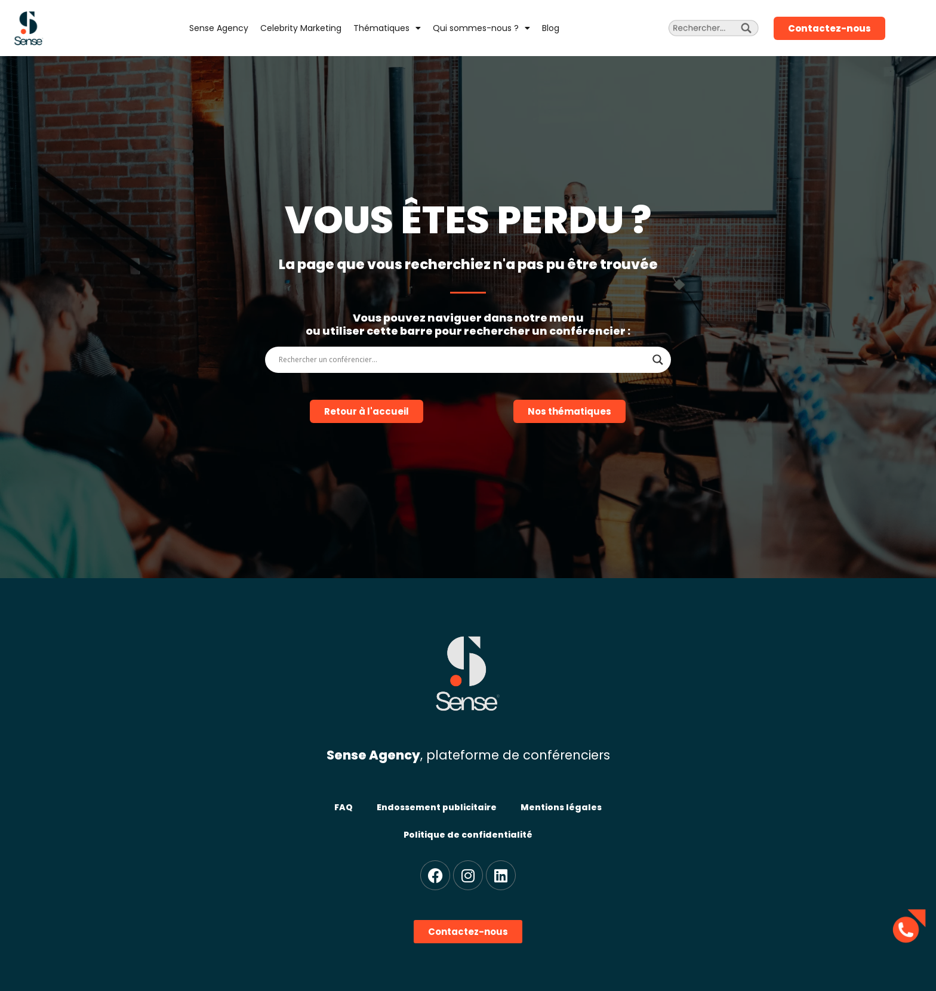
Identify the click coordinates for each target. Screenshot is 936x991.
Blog (550, 28)
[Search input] (462, 359)
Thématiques (387, 28)
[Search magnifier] (657, 359)
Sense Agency (218, 28)
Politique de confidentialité (468, 835)
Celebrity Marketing (300, 28)
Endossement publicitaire (437, 807)
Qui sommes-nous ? (481, 28)
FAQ (343, 807)
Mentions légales (561, 807)
